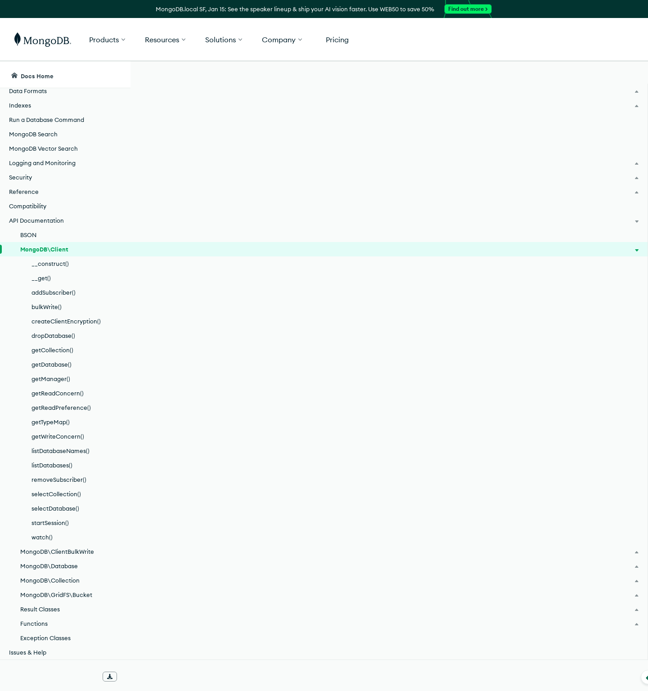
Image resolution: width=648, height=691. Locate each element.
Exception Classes (45, 638)
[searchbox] (300, 75)
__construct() (50, 263)
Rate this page (563, 125)
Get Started (602, 39)
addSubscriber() (54, 292)
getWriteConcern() (58, 436)
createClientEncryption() (66, 321)
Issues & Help (27, 652)
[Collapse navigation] (130, 677)
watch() (42, 537)
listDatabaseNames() (61, 450)
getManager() (51, 378)
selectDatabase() (55, 508)
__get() (41, 278)
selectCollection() (56, 494)
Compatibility (27, 206)
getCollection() (52, 350)
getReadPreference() (61, 407)
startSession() (50, 522)
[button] (459, 39)
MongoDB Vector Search (43, 148)
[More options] (505, 125)
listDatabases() (52, 465)
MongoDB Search (33, 134)
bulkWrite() (47, 306)
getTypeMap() (51, 422)
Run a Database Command (46, 119)
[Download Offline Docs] (110, 677)
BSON (28, 234)
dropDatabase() (53, 335)
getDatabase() (52, 364)
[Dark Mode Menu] (627, 74)
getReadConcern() (58, 393)
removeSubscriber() (59, 479)
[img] (548, 142)
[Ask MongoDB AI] (589, 75)
